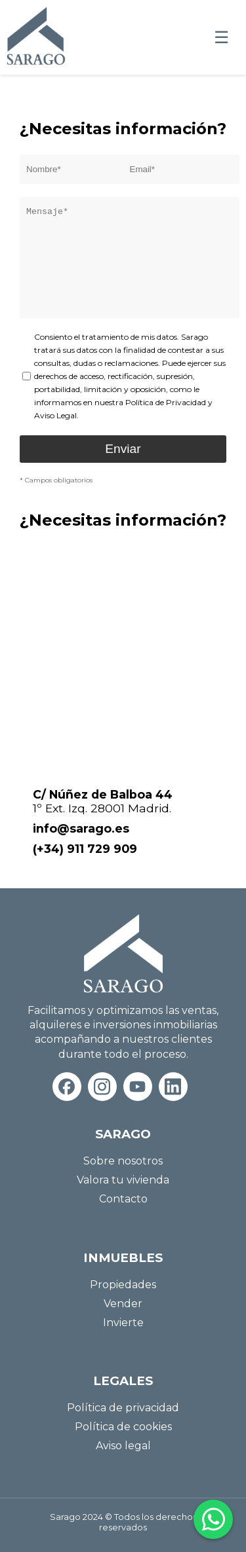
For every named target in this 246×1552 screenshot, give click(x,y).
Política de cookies (123, 1426)
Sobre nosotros (123, 1161)
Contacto (123, 1199)
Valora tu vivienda (123, 1180)
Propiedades (123, 1284)
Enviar (122, 449)
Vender (123, 1303)
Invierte (123, 1322)
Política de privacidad (123, 1407)
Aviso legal (123, 1445)
